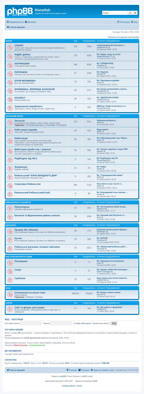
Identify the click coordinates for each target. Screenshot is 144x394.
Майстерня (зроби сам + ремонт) (32, 149)
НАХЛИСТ (19, 97)
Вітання (29, 297)
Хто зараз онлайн (14, 330)
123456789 (101, 280)
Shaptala (100, 65)
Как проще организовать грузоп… (112, 89)
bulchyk (100, 74)
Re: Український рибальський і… (112, 247)
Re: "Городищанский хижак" (110, 175)
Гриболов (19, 278)
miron (99, 186)
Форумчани (20, 167)
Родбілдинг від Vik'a (25, 158)
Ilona (99, 217)
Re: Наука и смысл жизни (108, 292)
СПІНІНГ (19, 45)
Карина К (101, 209)
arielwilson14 (102, 47)
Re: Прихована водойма (108, 80)
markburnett (102, 100)
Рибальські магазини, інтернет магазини (37, 247)
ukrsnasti (100, 249)
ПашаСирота (102, 160)
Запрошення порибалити (28, 106)
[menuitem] (30, 22)
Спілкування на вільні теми (29, 292)
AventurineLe (102, 108)
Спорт (17, 269)
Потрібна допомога (34, 125)
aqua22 (100, 151)
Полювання (20, 261)
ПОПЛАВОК (20, 72)
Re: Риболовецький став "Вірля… (112, 138)
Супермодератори (37, 345)
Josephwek (101, 91)
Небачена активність (106, 120)
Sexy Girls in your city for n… (110, 184)
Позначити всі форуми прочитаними (123, 37)
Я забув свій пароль (82, 323)
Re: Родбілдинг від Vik (107, 158)
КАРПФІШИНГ (22, 63)
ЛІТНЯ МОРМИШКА (25, 80)
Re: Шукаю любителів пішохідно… (113, 269)
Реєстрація (17, 319)
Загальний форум (14, 116)
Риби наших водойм (25, 129)
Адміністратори (20, 345)
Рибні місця (21, 138)
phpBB (63, 376)
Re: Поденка (102, 72)
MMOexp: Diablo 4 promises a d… (112, 106)
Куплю (18, 238)
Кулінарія (50, 125)
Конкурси (61, 125)
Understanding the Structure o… (111, 45)
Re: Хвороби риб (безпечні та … (111, 215)
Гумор (38, 297)
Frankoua (101, 240)
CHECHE (105, 363)
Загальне (19, 120)
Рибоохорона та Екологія (18, 202)
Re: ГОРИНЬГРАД (105, 63)
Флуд (8, 288)
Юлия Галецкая (103, 272)
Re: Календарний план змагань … (112, 192)
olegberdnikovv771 (104, 56)
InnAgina (100, 309)
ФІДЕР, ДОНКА (22, 54)
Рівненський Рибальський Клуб (32, 192)
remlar (99, 169)
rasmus (100, 294)
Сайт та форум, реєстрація (29, 307)
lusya (99, 263)
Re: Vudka (101, 167)
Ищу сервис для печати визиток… (112, 278)
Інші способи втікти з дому (19, 257)
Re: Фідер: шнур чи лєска (108, 54)
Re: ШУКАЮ (102, 238)
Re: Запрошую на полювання (110, 261)
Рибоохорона (21, 207)
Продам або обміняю (26, 230)
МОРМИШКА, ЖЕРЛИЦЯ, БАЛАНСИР (34, 89)
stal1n (99, 122)
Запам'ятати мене (102, 323)
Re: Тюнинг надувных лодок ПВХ (112, 149)
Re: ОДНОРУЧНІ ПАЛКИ (108, 97)
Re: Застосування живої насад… (112, 207)
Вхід (7, 319)
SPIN (99, 177)
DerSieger (101, 232)
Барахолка (11, 225)
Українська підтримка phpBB (86, 381)
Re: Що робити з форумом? (110, 307)
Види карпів (102, 129)
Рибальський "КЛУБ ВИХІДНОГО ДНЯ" (35, 175)
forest (99, 82)
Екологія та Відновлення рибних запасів (37, 215)
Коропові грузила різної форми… (112, 230)
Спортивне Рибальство (27, 184)
